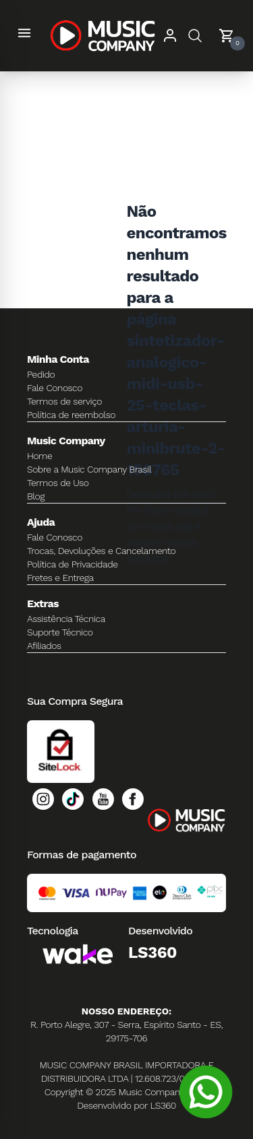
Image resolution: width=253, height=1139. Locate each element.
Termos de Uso (58, 482)
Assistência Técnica (66, 618)
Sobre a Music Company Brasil (89, 469)
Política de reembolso (71, 414)
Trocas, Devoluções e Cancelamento (101, 550)
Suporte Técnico (60, 632)
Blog (36, 496)
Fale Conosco (54, 387)
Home (39, 455)
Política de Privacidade (72, 564)
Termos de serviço (64, 401)
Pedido (41, 374)
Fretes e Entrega (60, 577)
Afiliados (44, 645)
